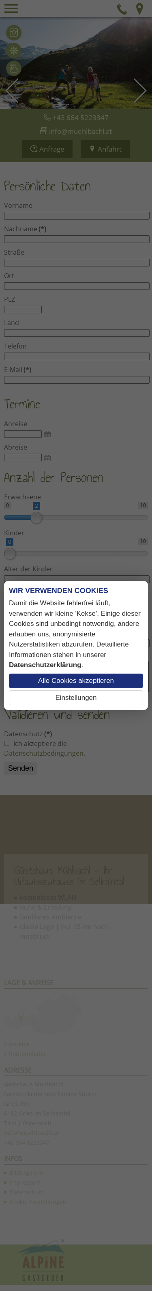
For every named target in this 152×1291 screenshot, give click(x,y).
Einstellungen (75, 697)
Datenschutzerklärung (45, 665)
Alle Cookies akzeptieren (76, 681)
